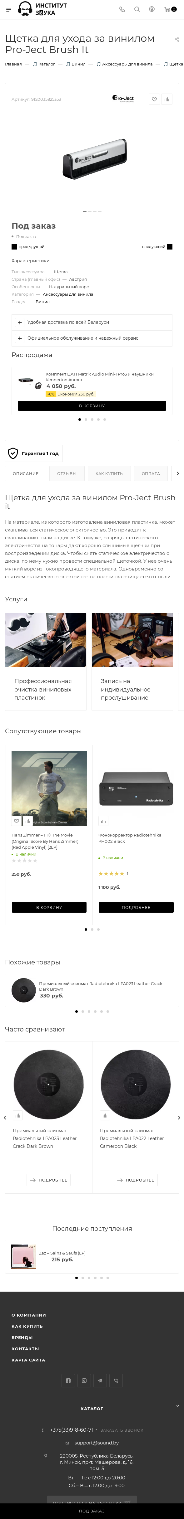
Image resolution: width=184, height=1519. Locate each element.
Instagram (84, 1380)
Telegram (100, 1380)
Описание (25, 473)
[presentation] (5, 1117)
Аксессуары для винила (68, 294)
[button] (80, 419)
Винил (43, 301)
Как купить (109, 473)
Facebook (68, 1380)
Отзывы (67, 473)
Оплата (151, 473)
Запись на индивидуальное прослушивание (126, 689)
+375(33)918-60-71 (71, 1430)
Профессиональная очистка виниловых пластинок (43, 689)
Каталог (92, 1408)
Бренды (22, 1337)
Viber (116, 1380)
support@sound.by (97, 1443)
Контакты (25, 1348)
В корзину (92, 406)
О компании (29, 1315)
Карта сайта (28, 1359)
